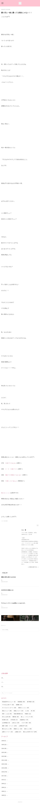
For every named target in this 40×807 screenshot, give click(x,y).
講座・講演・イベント (9, 728)
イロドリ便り (26, 725)
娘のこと (28, 731)
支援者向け (24, 722)
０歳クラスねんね (10, 463)
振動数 (19, 707)
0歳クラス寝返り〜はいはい (13, 475)
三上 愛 (23, 530)
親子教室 (30, 704)
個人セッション (5, 493)
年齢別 (28, 716)
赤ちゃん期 (6, 719)
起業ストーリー (7, 734)
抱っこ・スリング (27, 719)
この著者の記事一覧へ (33, 567)
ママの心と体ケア (8, 707)
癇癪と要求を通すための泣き (8, 577)
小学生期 (14, 722)
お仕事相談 (6, 725)
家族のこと (18, 731)
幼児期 (5, 722)
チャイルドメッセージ (9, 710)
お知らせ (15, 725)
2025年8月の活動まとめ (7, 590)
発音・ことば (7, 716)
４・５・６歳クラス (11, 469)
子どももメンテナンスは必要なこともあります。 (13, 603)
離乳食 (16, 719)
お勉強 (18, 734)
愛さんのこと (7, 731)
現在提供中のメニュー (8, 704)
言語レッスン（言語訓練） (8, 689)
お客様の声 (23, 728)
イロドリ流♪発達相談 (7, 684)
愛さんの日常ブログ (30, 734)
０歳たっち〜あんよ (11, 481)
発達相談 (21, 704)
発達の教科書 (18, 716)
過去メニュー (7, 713)
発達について (18, 713)
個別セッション (23, 710)
